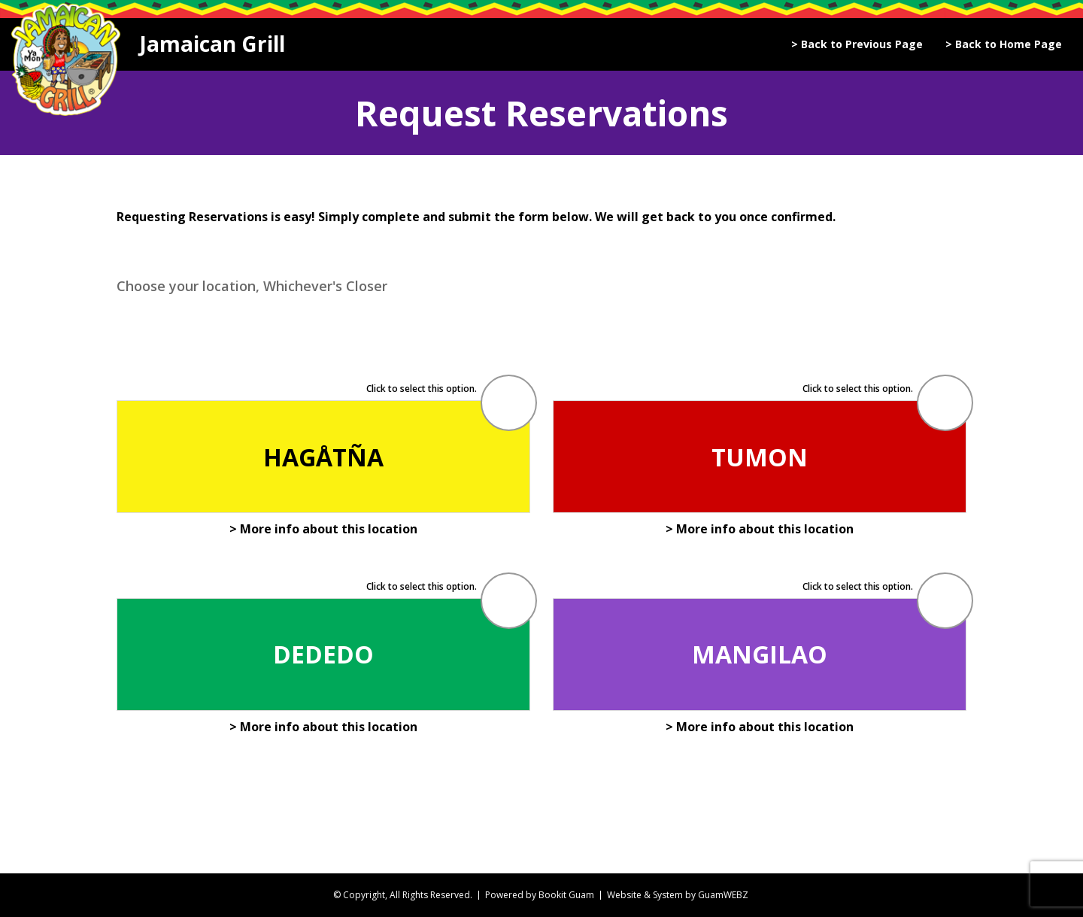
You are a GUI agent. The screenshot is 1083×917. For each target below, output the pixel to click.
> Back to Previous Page (857, 44)
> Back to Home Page (1003, 44)
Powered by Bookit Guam (539, 894)
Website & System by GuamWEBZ (677, 894)
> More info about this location (323, 529)
